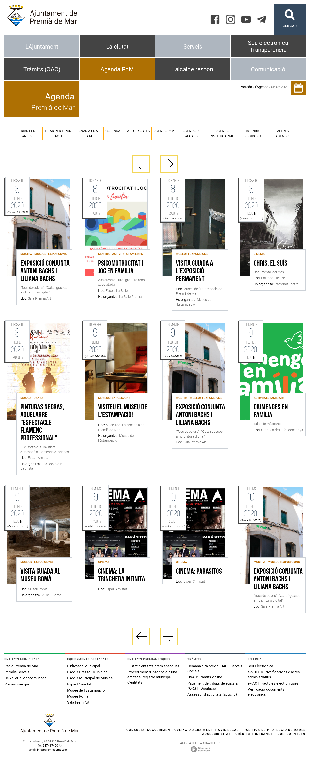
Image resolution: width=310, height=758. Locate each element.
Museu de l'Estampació (86, 690)
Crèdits (242, 734)
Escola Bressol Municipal (87, 672)
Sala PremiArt (78, 702)
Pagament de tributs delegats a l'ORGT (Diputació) (212, 686)
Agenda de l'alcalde (191, 133)
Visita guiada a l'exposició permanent (194, 271)
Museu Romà (77, 696)
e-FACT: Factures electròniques (273, 683)
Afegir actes (138, 131)
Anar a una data (88, 133)
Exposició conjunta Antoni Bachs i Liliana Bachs (45, 271)
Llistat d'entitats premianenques (153, 666)
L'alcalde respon (192, 69)
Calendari (114, 131)
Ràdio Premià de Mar (21, 666)
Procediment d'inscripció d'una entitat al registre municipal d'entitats (152, 677)
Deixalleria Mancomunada (25, 678)
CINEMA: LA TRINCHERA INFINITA (121, 575)
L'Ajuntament (41, 46)
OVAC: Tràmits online (204, 677)
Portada (246, 87)
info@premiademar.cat (52, 749)
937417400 (50, 745)
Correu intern (292, 734)
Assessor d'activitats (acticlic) (212, 694)
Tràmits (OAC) (41, 69)
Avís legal (228, 730)
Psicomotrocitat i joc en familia (120, 267)
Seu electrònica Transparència (268, 46)
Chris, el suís (270, 264)
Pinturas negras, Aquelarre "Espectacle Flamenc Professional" (42, 423)
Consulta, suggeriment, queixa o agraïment (169, 730)
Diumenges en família (271, 411)
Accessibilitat (216, 734)
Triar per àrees (27, 133)
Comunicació (268, 69)
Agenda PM (163, 131)
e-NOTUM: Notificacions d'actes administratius (274, 674)
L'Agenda (261, 87)
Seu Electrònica (260, 666)
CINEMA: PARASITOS (199, 572)
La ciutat (117, 46)
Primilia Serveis (17, 672)
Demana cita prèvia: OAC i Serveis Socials (214, 668)
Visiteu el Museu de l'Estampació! (122, 411)
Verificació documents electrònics (266, 692)
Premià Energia (16, 684)
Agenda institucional (222, 133)
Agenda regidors (252, 133)
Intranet (264, 734)
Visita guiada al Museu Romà (40, 575)
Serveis (192, 46)
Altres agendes (282, 133)
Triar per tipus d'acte (58, 133)
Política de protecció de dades (275, 730)
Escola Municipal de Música (90, 678)
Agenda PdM (117, 69)
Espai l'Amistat (79, 684)
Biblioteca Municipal (83, 666)
